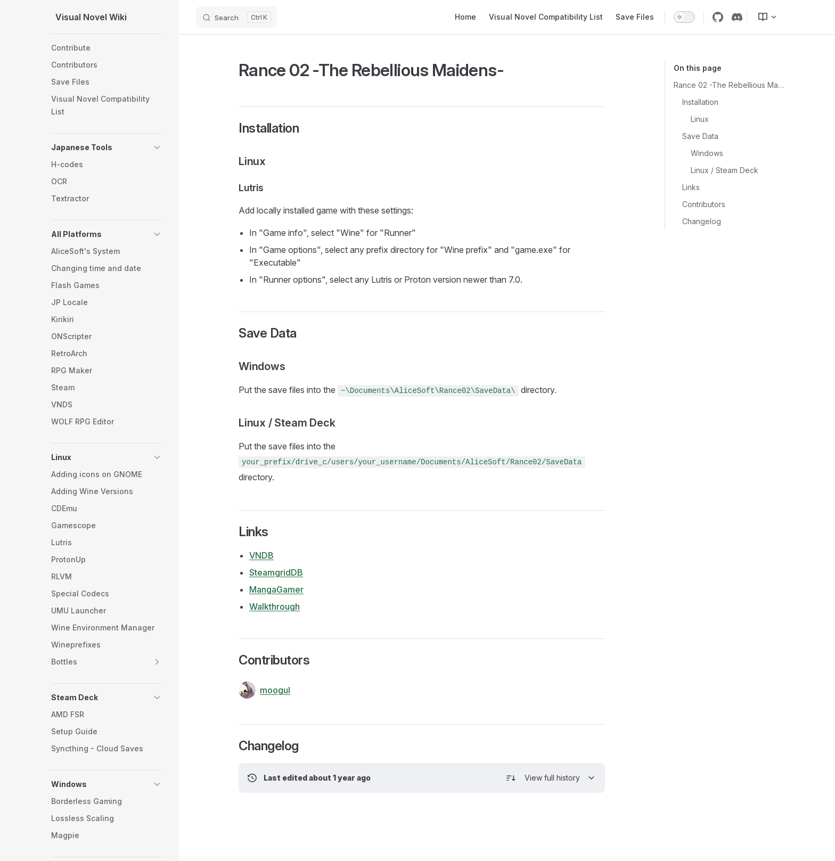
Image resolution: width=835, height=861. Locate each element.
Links (691, 187)
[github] (717, 17)
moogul (264, 690)
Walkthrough (274, 606)
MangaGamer (276, 589)
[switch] (684, 17)
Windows (707, 153)
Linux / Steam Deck (724, 170)
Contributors (703, 204)
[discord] (737, 17)
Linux (700, 119)
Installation (700, 101)
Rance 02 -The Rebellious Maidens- (729, 84)
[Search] (236, 17)
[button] (157, 147)
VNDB (261, 555)
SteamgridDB (276, 572)
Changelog (701, 221)
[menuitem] (763, 17)
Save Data (700, 136)
